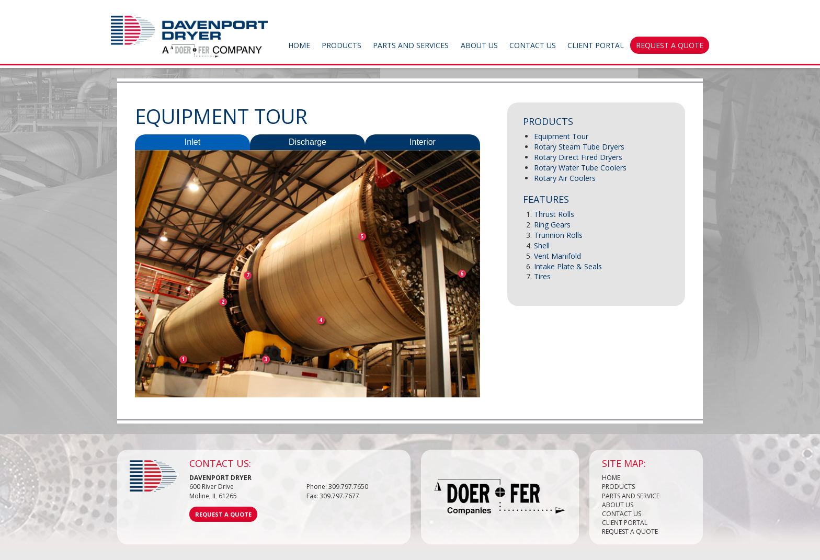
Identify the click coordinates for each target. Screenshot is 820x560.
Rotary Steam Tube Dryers (579, 147)
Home (299, 45)
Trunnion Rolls (558, 235)
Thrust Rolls (554, 214)
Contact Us (532, 45)
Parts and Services (411, 45)
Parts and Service (630, 496)
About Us (479, 45)
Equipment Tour (561, 136)
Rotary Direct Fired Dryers (578, 157)
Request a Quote (669, 45)
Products (341, 45)
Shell (542, 245)
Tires (542, 276)
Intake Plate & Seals (568, 266)
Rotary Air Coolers (565, 178)
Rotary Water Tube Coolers (580, 168)
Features (546, 199)
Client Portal (595, 45)
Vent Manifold (557, 256)
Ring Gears (552, 225)
